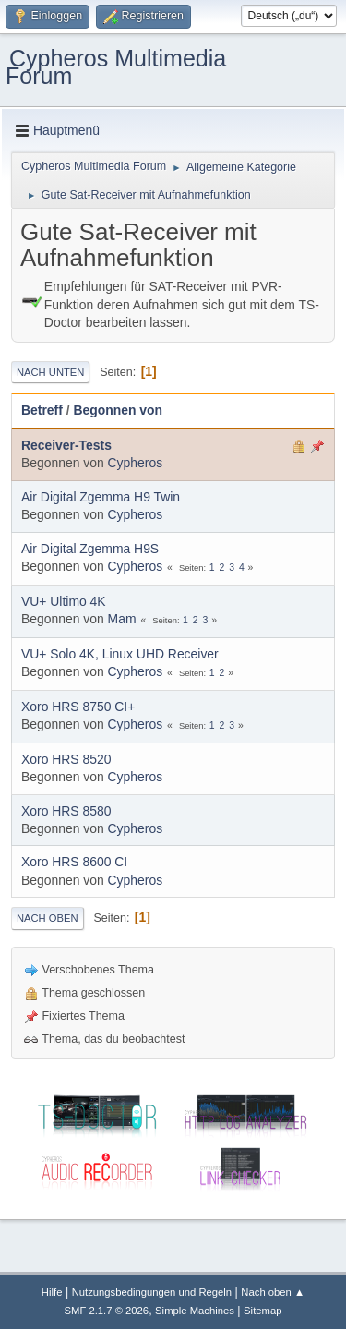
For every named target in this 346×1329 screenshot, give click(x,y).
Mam (122, 618)
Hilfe (52, 1292)
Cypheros (135, 462)
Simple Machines (194, 1310)
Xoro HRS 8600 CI (74, 861)
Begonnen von (117, 410)
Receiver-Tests (66, 445)
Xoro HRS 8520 (66, 759)
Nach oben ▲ (272, 1292)
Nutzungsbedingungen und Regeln (152, 1292)
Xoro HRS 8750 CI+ (78, 706)
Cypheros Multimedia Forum (116, 67)
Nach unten (50, 372)
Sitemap (262, 1310)
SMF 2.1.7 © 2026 (107, 1310)
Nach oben (47, 918)
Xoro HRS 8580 (66, 810)
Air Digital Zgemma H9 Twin (100, 496)
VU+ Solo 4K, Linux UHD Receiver (120, 653)
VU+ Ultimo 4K (63, 601)
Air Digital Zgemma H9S (90, 548)
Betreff (42, 410)
